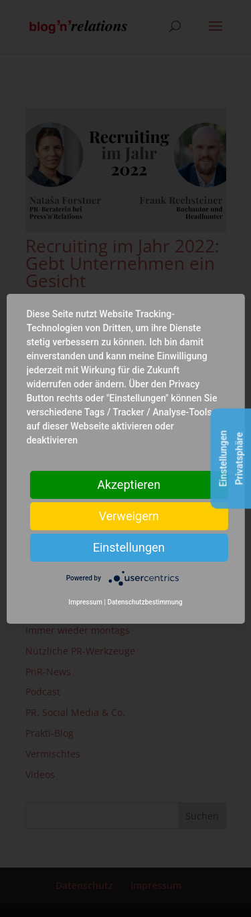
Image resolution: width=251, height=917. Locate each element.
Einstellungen (129, 547)
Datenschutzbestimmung (144, 602)
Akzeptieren (129, 484)
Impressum (85, 602)
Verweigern (128, 515)
